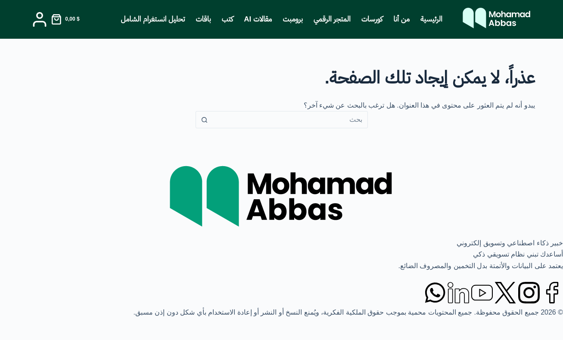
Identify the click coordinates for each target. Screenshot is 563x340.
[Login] (39, 19)
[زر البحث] (204, 119)
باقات (203, 19)
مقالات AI (258, 19)
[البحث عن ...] (290, 119)
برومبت (293, 19)
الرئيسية (431, 19)
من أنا (401, 19)
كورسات (372, 19)
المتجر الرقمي (332, 19)
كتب (227, 19)
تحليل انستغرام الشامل (153, 19)
